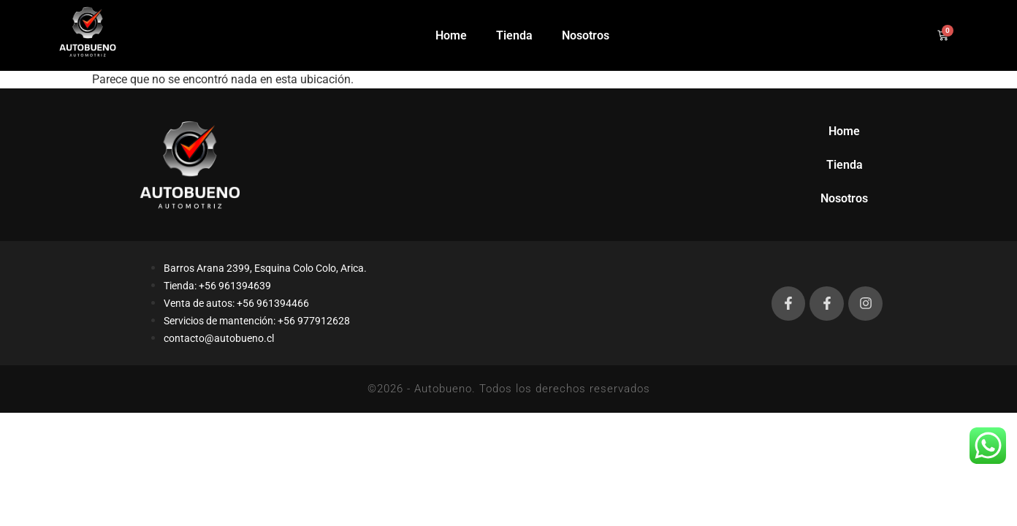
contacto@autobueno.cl (219, 338)
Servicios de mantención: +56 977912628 (257, 321)
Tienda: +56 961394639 (217, 285)
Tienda (514, 35)
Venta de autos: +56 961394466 (236, 303)
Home (451, 35)
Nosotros (585, 35)
